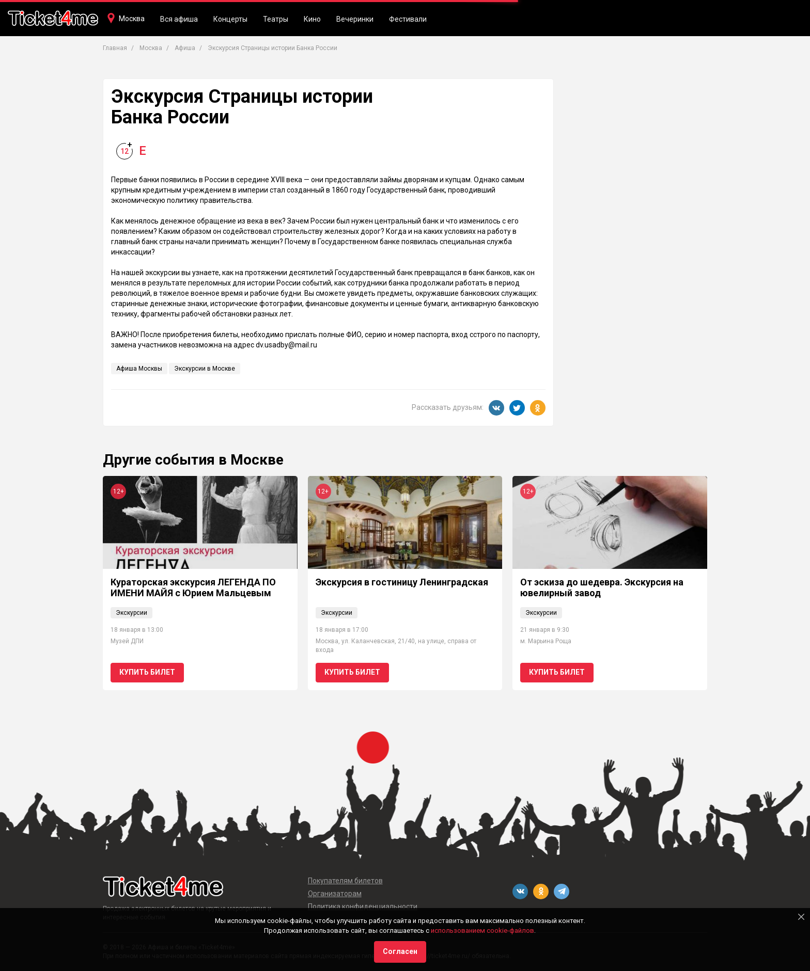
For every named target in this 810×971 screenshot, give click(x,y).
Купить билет (147, 672)
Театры (275, 19)
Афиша (185, 48)
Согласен (400, 951)
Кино (312, 19)
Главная (115, 48)
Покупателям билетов (345, 881)
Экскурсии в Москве (204, 368)
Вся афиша (179, 19)
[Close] (801, 917)
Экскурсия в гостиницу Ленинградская (402, 582)
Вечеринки (354, 19)
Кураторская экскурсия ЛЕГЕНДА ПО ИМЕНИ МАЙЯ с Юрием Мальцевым (193, 588)
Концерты (230, 19)
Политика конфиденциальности (362, 906)
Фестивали (408, 19)
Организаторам (335, 893)
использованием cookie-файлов (482, 930)
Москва (132, 18)
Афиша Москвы (139, 368)
